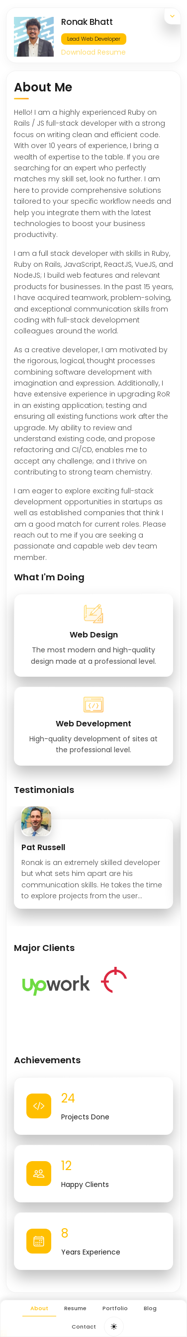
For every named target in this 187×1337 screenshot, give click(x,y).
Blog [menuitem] (150, 1308)
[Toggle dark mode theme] (114, 1327)
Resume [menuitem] (75, 1308)
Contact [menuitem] (84, 1327)
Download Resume (93, 52)
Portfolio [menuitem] (115, 1308)
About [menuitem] (39, 1308)
